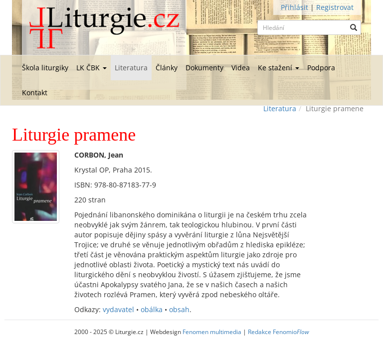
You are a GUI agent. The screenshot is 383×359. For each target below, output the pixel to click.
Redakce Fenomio (278, 332)
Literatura (131, 67)
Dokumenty (204, 67)
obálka (152, 309)
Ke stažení (278, 67)
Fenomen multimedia (212, 332)
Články (167, 67)
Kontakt (34, 92)
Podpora (321, 67)
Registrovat (335, 7)
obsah (179, 309)
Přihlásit (294, 7)
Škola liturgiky (45, 67)
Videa (240, 67)
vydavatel (118, 309)
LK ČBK (91, 67)
